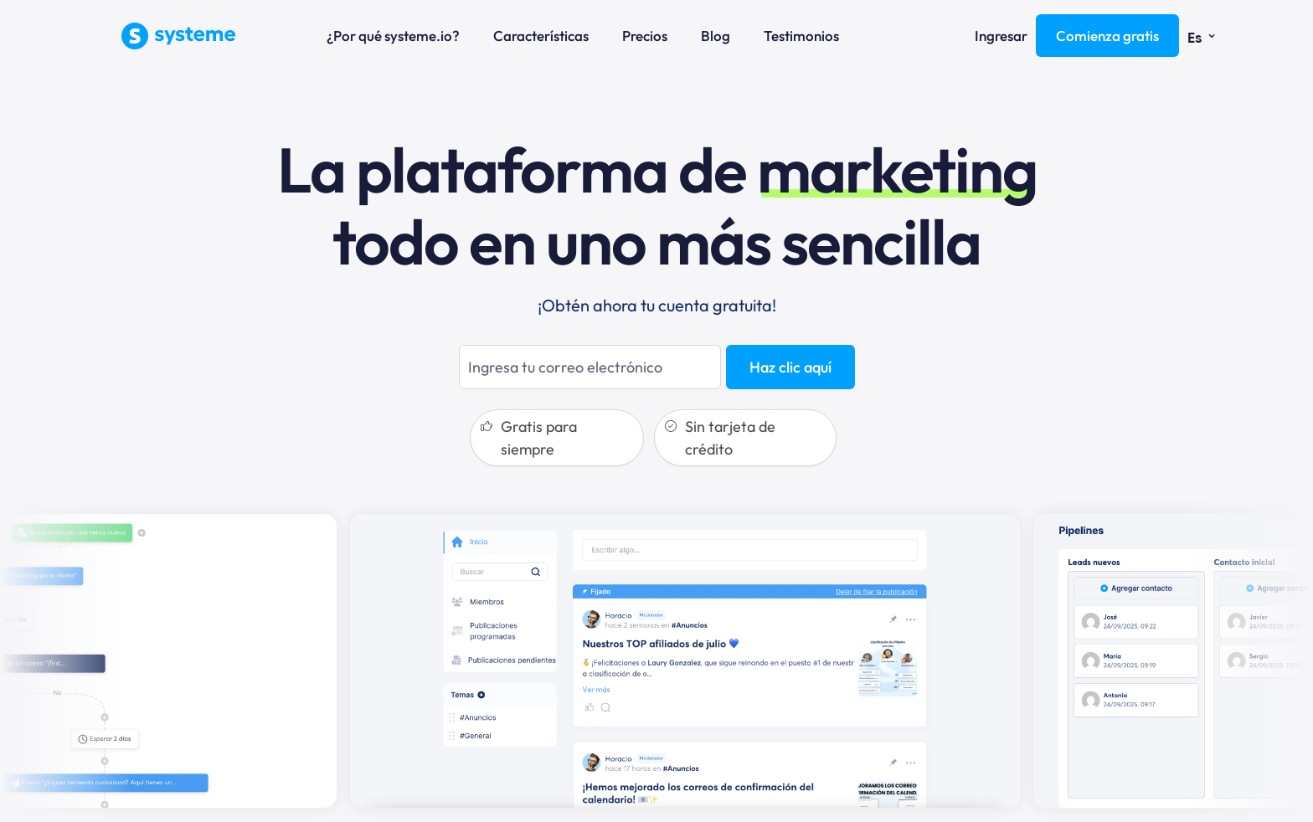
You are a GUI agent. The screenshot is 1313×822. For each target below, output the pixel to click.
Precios (644, 35)
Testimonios (801, 35)
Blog (715, 35)
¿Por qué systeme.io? (393, 35)
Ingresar (1001, 35)
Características (541, 35)
